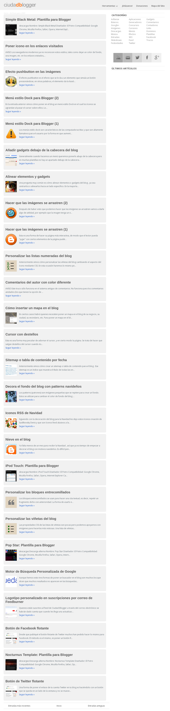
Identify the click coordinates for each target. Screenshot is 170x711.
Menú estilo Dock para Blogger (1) (32, 123)
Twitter (132, 43)
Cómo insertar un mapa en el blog (31, 308)
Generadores (135, 22)
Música (114, 34)
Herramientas (110, 5)
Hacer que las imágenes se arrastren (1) (36, 229)
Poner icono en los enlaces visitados (34, 46)
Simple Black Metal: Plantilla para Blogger (38, 19)
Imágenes (115, 28)
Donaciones (142, 5)
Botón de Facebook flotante (27, 628)
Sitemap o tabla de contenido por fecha (36, 360)
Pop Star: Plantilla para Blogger (30, 545)
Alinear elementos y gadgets (27, 176)
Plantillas (150, 34)
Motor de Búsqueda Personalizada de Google (40, 571)
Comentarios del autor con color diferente (38, 282)
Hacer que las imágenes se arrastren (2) (36, 203)
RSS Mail (127, 57)
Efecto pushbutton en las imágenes (33, 71)
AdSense (115, 19)
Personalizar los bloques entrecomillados (37, 492)
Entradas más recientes (19, 705)
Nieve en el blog (18, 439)
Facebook (151, 37)
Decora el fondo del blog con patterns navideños (43, 386)
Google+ (115, 25)
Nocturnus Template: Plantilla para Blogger (39, 655)
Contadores (152, 25)
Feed (131, 40)
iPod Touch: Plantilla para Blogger (32, 466)
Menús (132, 31)
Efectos (132, 34)
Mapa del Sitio (158, 5)
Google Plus (156, 57)
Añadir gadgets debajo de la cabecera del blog (41, 150)
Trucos (149, 40)
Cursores (133, 28)
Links (148, 28)
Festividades (117, 43)
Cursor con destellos (21, 334)
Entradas (115, 37)
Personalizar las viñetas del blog (30, 519)
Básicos (114, 22)
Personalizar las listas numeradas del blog (38, 256)
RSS (118, 57)
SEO (130, 37)
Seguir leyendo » (27, 32)
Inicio (6, 13)
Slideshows (116, 40)
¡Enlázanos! (127, 5)
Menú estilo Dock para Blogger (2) (32, 98)
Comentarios (152, 22)
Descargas (116, 31)
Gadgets (150, 19)
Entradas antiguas (96, 705)
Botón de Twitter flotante (24, 681)
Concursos (134, 25)
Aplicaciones (135, 19)
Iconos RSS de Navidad (23, 413)
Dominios (151, 31)
